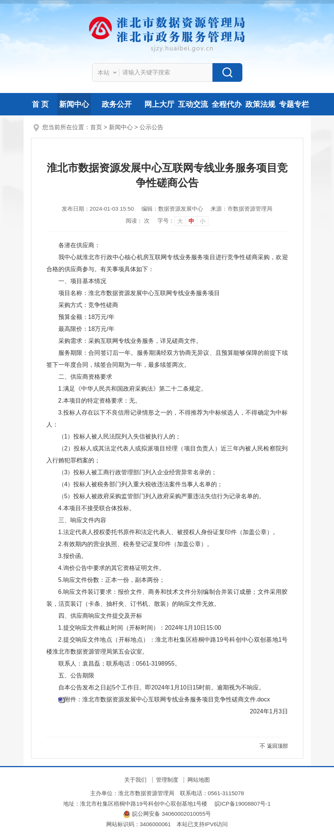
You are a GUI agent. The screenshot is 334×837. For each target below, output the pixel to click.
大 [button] (180, 221)
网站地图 (198, 779)
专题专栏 (294, 104)
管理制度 (167, 779)
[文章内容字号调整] (182, 221)
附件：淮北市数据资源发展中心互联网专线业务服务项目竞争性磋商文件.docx (167, 699)
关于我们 (135, 779)
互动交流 (193, 104)
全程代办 (227, 104)
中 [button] (191, 221)
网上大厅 (159, 104)
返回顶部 (277, 746)
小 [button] (202, 221)
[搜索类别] (107, 72)
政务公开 (117, 104)
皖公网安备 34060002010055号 (167, 813)
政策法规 (260, 104)
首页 (96, 127)
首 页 (40, 104)
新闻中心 (74, 104)
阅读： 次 (138, 220)
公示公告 (151, 127)
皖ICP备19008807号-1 (243, 803)
